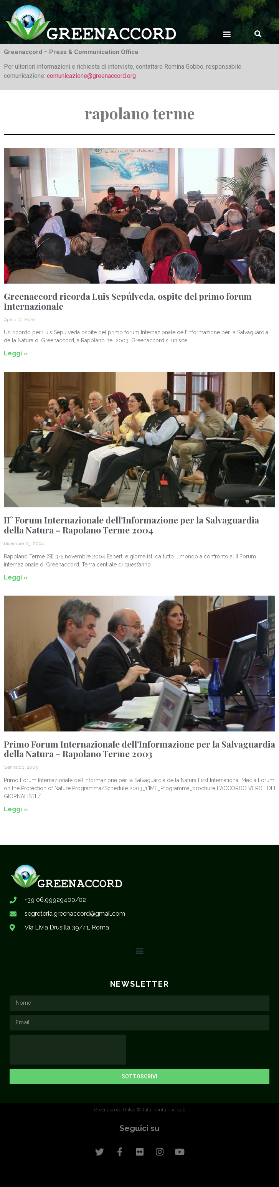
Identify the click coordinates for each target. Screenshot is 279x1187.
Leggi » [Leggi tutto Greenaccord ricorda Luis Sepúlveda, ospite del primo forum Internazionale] (16, 353)
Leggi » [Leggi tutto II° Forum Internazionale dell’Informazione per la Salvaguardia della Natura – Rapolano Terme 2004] (16, 577)
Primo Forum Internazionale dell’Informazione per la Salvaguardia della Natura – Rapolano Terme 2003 (139, 748)
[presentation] (68, 1050)
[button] (227, 33)
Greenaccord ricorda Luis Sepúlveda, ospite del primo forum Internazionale (128, 301)
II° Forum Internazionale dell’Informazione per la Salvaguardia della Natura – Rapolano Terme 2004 (131, 524)
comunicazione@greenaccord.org (91, 75)
